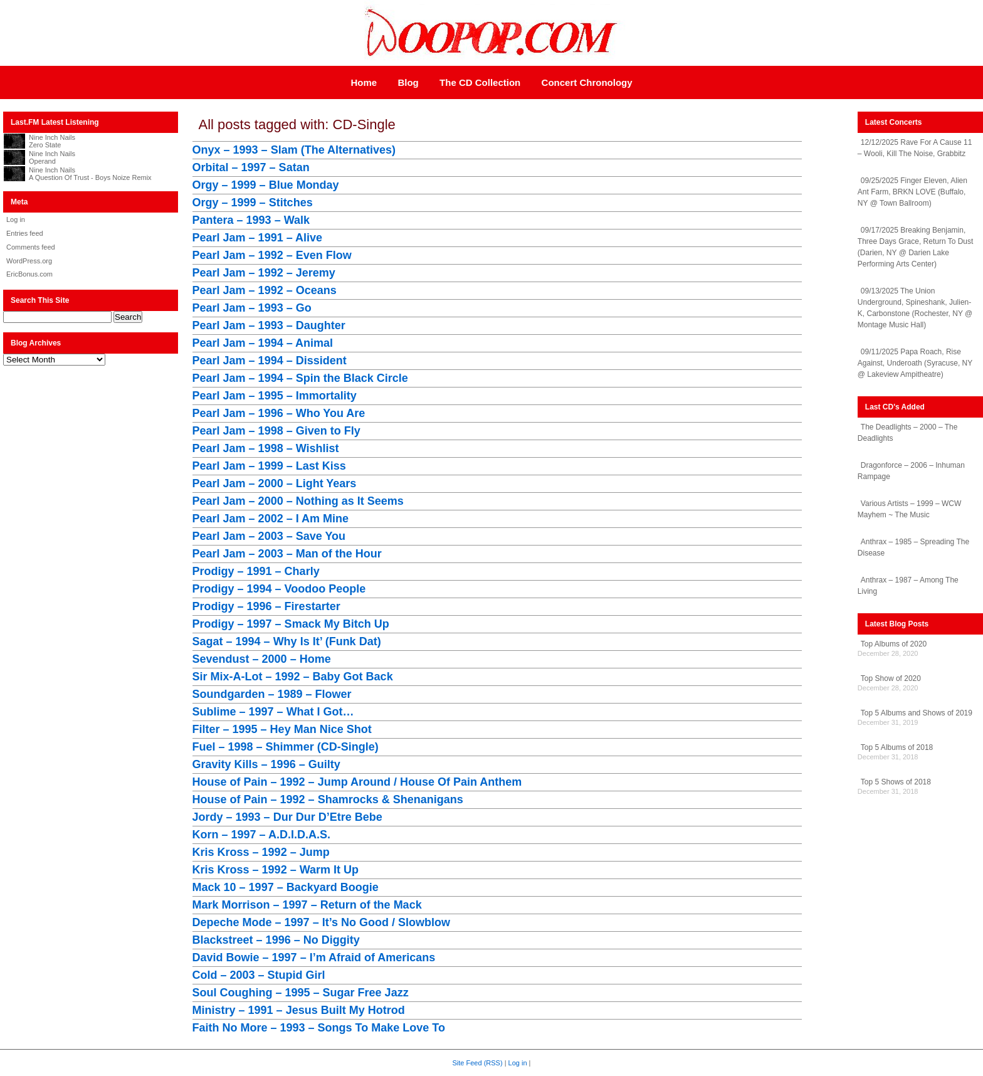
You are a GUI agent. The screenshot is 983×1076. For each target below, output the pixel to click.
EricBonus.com (29, 274)
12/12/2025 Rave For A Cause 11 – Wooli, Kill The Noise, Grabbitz (915, 148)
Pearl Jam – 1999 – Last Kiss (269, 466)
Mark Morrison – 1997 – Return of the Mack (307, 905)
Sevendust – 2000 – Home (261, 659)
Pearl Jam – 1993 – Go (252, 308)
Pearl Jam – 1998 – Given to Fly (276, 431)
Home (363, 82)
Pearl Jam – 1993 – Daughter (268, 325)
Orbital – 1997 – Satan (251, 167)
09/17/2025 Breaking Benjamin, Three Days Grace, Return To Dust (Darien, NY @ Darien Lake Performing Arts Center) (916, 247)
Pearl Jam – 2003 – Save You (269, 536)
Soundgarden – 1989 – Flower (272, 694)
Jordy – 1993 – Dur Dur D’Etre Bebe (287, 817)
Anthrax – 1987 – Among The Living (908, 586)
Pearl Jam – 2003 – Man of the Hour (287, 553)
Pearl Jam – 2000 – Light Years (274, 483)
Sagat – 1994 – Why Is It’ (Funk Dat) (286, 641)
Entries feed (24, 233)
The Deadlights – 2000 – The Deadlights (908, 433)
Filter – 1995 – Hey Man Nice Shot (282, 729)
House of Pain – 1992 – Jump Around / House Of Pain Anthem (357, 782)
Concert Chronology (587, 82)
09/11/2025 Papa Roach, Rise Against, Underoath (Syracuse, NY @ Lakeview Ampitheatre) (915, 363)
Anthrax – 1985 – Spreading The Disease (913, 547)
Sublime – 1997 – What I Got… (273, 711)
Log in (15, 219)
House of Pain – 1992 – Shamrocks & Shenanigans (327, 799)
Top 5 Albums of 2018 (897, 747)
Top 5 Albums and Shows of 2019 (916, 713)
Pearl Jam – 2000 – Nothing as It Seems (298, 501)
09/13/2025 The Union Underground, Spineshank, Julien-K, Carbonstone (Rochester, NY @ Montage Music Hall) (915, 308)
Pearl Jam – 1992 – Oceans (264, 290)
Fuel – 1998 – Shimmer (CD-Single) (285, 747)
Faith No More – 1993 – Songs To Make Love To (318, 1027)
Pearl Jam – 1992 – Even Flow (272, 255)
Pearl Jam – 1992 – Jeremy (263, 272)
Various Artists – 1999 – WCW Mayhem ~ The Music (910, 509)
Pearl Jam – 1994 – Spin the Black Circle (300, 378)
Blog (407, 82)
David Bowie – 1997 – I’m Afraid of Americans (314, 957)
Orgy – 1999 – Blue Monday (265, 185)
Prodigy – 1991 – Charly (256, 571)
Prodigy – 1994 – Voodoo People (279, 589)
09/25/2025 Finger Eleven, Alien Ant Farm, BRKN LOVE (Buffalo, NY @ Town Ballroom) (912, 192)
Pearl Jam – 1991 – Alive (257, 237)
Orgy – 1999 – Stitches (252, 202)
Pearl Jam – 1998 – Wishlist (265, 448)
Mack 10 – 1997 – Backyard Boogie (285, 887)
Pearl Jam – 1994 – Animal (262, 343)
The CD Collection (479, 82)
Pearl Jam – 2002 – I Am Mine (270, 518)
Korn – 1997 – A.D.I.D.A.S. (261, 834)
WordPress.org (29, 261)
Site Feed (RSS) (478, 1063)
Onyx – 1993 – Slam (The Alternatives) (294, 150)
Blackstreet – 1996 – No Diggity (276, 940)
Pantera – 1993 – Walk (251, 220)
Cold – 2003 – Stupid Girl (258, 975)
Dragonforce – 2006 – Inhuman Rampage (911, 471)
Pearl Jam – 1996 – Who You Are (278, 413)
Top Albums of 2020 (894, 644)
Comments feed (30, 247)
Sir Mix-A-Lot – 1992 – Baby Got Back (292, 676)
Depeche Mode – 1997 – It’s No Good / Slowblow (321, 922)
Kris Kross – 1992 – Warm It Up (275, 869)
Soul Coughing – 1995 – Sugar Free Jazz (300, 992)
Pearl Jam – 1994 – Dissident (269, 360)
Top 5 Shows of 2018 (896, 782)
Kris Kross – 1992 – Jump (261, 852)
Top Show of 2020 (891, 678)
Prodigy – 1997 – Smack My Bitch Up (290, 624)
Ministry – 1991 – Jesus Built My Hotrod (298, 1010)
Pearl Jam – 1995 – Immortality (274, 395)
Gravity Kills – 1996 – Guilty (266, 764)
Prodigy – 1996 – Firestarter (266, 606)
